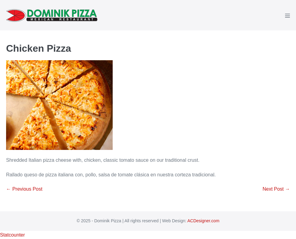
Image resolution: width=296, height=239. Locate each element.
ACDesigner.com (203, 220)
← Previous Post (24, 189)
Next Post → (276, 189)
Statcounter (12, 234)
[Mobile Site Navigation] (287, 15)
